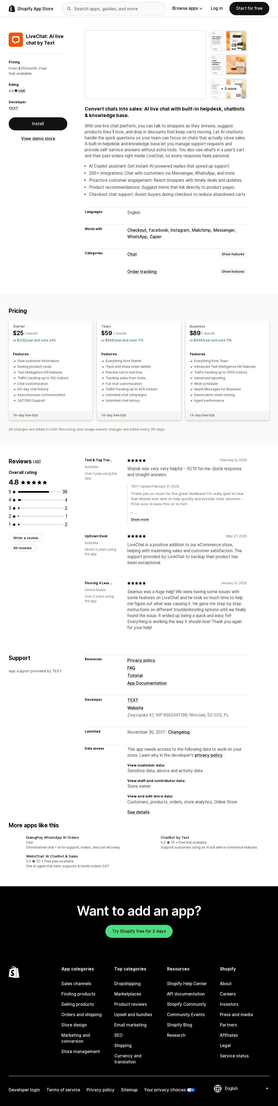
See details (138, 812)
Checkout (136, 230)
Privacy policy (141, 660)
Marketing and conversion (75, 1038)
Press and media (236, 1014)
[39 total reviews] (64, 491)
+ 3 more (228, 88)
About (226, 983)
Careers (228, 994)
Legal (225, 1045)
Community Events (186, 1014)
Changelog (179, 732)
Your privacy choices (165, 1089)
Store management (80, 1051)
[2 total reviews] (66, 508)
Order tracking (142, 271)
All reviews (22, 548)
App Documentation (147, 683)
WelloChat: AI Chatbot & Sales (52, 856)
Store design (74, 1025)
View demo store (38, 138)
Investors (229, 1004)
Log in (217, 8)
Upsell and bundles (133, 1014)
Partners (228, 1025)
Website (135, 708)
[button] (72, 843)
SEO (118, 1035)
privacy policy (209, 755)
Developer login (24, 1089)
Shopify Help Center (187, 983)
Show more (140, 519)
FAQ (131, 668)
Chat (132, 254)
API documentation (186, 994)
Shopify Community (186, 1004)
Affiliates (229, 1035)
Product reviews (130, 1004)
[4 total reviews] (66, 499)
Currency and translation (127, 1058)
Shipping (123, 1045)
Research (176, 1035)
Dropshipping (127, 983)
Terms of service (63, 1089)
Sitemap (129, 1089)
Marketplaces (127, 994)
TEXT (13, 108)
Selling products (77, 1004)
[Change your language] (246, 1088)
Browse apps (187, 8)
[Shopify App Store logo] (31, 8)
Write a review (25, 538)
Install (38, 123)
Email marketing (130, 1025)
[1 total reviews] (66, 516)
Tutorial (135, 675)
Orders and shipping (81, 1014)
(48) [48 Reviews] (21, 91)
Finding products (78, 994)
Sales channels (76, 983)
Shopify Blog (179, 1025)
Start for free (249, 8)
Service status (234, 1055)
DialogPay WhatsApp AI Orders (52, 837)
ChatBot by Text (175, 837)
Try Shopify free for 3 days (139, 931)
